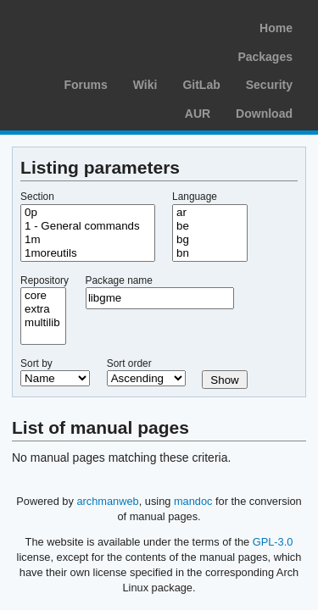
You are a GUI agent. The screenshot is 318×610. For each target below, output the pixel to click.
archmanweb (107, 501)
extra (43, 309)
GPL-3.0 (273, 541)
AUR (197, 113)
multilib (43, 323)
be (210, 226)
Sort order (129, 363)
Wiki (145, 85)
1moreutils (87, 253)
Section (37, 196)
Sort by (36, 363)
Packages (265, 57)
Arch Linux (93, 25)
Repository (44, 280)
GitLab (201, 85)
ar (210, 212)
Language (194, 196)
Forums (85, 85)
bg (210, 240)
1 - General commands (87, 226)
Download (264, 113)
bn (210, 253)
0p (87, 212)
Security (269, 85)
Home (276, 28)
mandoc (193, 501)
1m (87, 240)
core (43, 295)
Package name (119, 280)
